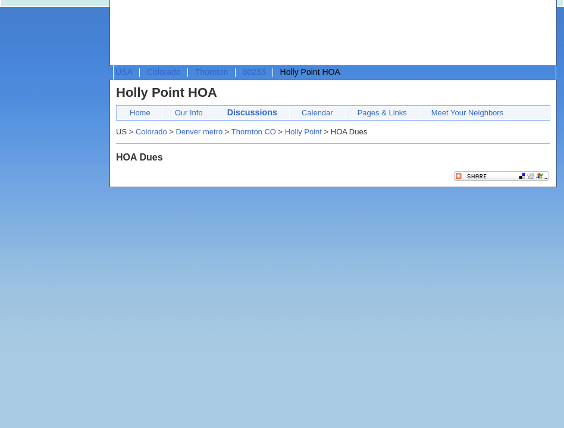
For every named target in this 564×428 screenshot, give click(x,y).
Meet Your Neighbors (467, 112)
